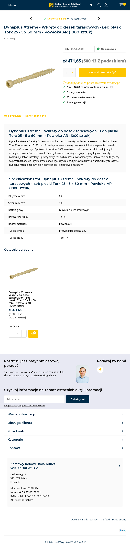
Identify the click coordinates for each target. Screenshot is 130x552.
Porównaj (9, 38)
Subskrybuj (78, 399)
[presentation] (32, 19)
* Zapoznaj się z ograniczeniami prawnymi (24, 405)
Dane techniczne (35, 115)
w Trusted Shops (93, 18)
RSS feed (105, 519)
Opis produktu (12, 115)
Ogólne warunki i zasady (84, 519)
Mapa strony (119, 519)
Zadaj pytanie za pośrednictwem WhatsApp (91, 83)
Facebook (100, 368)
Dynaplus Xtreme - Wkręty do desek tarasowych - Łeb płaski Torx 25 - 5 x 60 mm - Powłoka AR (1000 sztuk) (22, 299)
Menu (12, 5)
